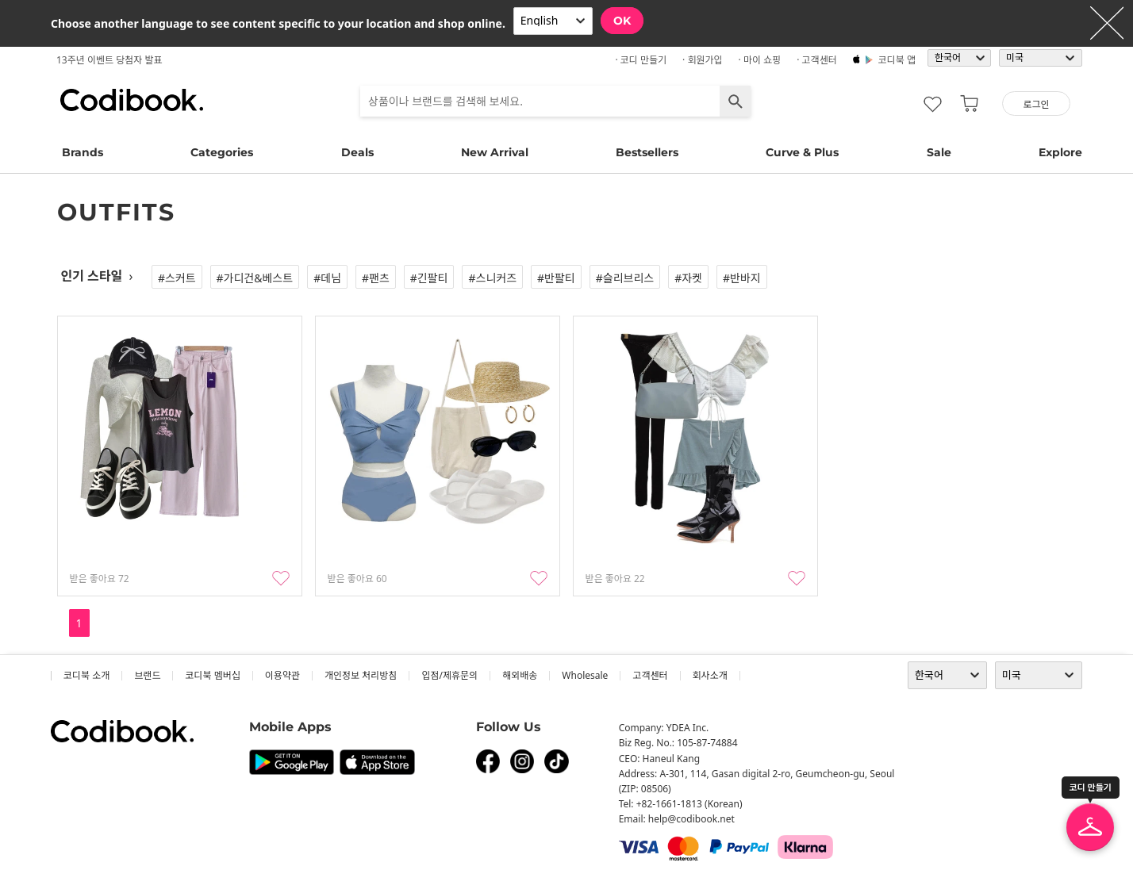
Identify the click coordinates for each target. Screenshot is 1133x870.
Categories (221, 152)
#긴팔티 (429, 278)
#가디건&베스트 (255, 278)
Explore (1060, 152)
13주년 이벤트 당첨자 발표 (109, 60)
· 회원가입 (702, 60)
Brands (82, 152)
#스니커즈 (492, 278)
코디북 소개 (86, 675)
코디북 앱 (897, 60)
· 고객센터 (817, 60)
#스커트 (177, 278)
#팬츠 (376, 278)
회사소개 (710, 675)
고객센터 (649, 675)
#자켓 (688, 278)
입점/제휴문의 (449, 675)
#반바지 (742, 278)
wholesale (585, 675)
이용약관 (282, 675)
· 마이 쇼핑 (760, 60)
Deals (357, 152)
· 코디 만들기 (640, 60)
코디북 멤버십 (212, 675)
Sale (939, 152)
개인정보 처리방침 (361, 675)
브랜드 (147, 675)
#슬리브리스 (625, 278)
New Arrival (494, 152)
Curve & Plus (802, 152)
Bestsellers (647, 152)
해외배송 (519, 675)
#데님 (327, 278)
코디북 (131, 100)
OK (622, 20)
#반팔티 (556, 278)
